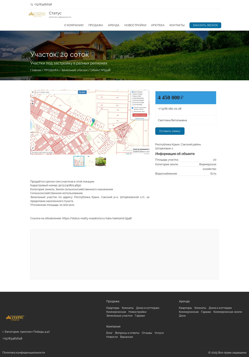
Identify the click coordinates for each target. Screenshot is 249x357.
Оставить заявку (170, 131)
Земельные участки (74, 70)
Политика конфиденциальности (23, 352)
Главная (35, 70)
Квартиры (112, 307)
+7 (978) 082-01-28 (169, 108)
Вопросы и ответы (127, 332)
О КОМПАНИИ (73, 25)
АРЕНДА (113, 25)
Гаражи (140, 315)
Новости (112, 336)
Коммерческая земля (227, 311)
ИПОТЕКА (158, 25)
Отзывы (147, 332)
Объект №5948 (100, 70)
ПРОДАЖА (95, 25)
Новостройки (137, 311)
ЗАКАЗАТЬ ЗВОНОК (205, 25)
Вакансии (126, 336)
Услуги (159, 332)
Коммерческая (116, 311)
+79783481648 (41, 4)
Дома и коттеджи (147, 307)
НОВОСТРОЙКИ (135, 25)
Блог (109, 332)
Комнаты (128, 307)
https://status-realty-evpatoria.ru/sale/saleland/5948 (97, 218)
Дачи (182, 315)
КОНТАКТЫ (177, 25)
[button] (146, 91)
